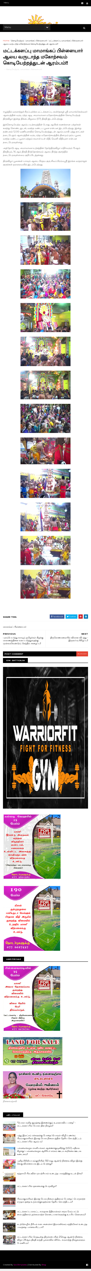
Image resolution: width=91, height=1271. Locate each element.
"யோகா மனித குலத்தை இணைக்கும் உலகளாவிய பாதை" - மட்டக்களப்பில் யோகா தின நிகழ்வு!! (46, 1126)
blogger (81, 656)
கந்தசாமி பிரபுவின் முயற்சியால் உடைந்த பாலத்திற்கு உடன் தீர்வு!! (50, 1175)
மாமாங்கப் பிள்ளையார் (36, 41)
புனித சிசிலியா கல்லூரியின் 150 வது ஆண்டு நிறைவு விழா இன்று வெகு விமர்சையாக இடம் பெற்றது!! (50, 1164)
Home (6, 41)
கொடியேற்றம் (17, 41)
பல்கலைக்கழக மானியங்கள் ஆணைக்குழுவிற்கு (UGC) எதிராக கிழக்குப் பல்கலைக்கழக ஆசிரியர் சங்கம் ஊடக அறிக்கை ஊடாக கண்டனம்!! (49, 1153)
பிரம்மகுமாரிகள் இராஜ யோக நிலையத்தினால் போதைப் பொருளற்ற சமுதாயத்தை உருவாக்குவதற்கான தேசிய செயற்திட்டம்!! (51, 1202)
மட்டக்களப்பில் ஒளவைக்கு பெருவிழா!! (37, 1188)
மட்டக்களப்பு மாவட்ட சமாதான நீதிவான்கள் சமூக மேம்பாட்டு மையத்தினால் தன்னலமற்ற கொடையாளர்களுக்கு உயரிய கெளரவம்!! (51, 1215)
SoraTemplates (20, 1267)
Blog (44, 1267)
